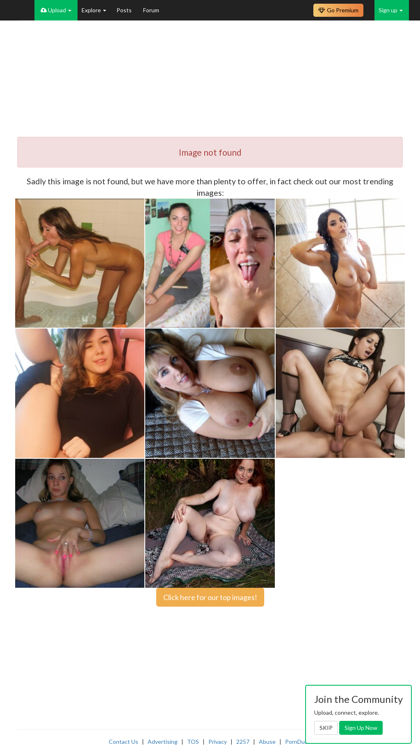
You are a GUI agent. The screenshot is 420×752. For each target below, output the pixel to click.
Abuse (267, 741)
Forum (151, 10)
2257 (242, 741)
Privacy (217, 741)
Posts (124, 10)
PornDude (298, 741)
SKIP (326, 727)
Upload (56, 10)
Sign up (391, 10)
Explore (94, 10)
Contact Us (123, 741)
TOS (193, 741)
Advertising (163, 741)
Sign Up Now (361, 727)
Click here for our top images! (210, 597)
